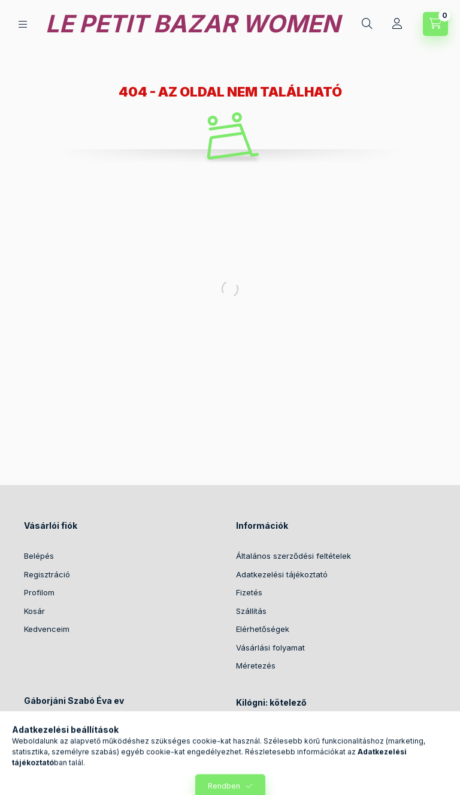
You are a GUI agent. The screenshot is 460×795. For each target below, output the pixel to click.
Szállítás (251, 611)
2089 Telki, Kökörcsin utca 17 (92, 730)
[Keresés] (367, 24)
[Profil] (397, 24)
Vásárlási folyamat (270, 647)
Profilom (39, 592)
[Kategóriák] (23, 24)
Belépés (39, 556)
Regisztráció (47, 574)
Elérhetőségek (262, 629)
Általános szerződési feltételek (293, 556)
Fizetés (249, 592)
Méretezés (256, 665)
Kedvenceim (46, 629)
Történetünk (259, 733)
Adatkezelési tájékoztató (282, 574)
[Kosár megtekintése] (435, 24)
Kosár (34, 611)
